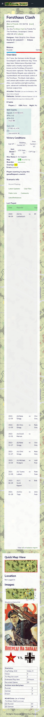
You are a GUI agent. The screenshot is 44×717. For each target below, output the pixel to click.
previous (10, 26)
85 (20, 159)
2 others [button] (20, 34)
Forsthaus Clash (19, 29)
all (23, 548)
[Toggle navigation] (31, 4)
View (20, 548)
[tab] (15, 184)
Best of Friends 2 (13, 24)
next (31, 24)
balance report (31, 548)
